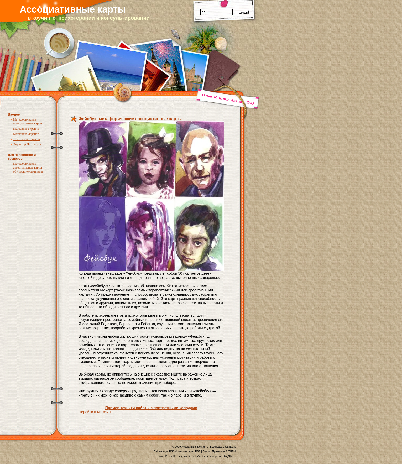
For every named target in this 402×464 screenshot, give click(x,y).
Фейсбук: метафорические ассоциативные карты (130, 119)
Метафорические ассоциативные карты (27, 121)
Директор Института (27, 144)
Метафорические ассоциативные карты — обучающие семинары (29, 167)
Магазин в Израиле (26, 134)
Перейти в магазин (95, 412)
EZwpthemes (203, 456)
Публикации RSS (164, 451)
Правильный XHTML (224, 451)
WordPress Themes (170, 456)
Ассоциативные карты (73, 9)
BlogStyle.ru (230, 456)
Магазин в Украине (26, 129)
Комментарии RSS (189, 451)
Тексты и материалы (26, 139)
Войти (206, 451)
